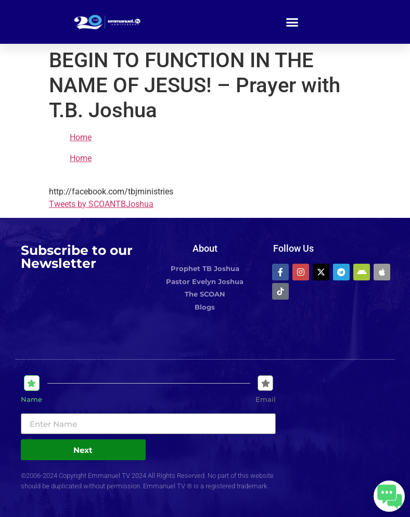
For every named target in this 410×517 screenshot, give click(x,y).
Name (31, 399)
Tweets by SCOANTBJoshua (101, 204)
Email (265, 399)
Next (83, 450)
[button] (292, 22)
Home (81, 137)
